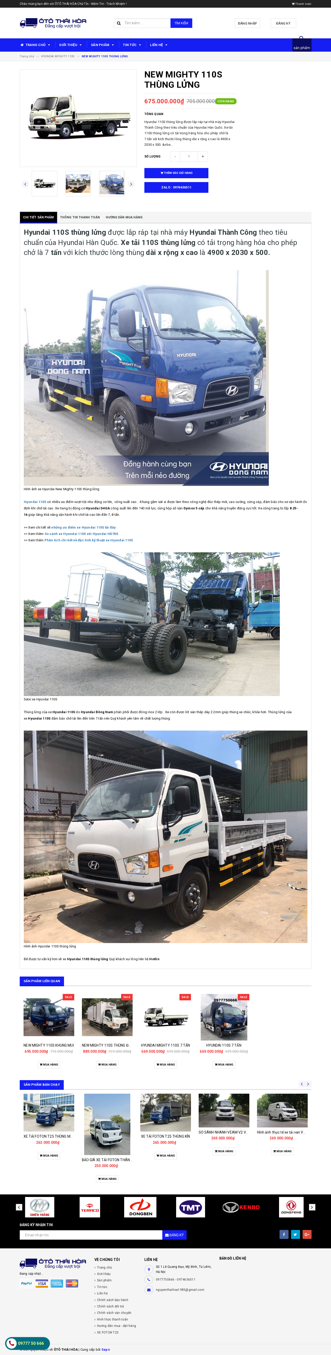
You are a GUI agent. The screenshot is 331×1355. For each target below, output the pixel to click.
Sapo (105, 1349)
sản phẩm (302, 48)
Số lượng (152, 156)
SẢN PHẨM (103, 45)
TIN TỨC (132, 45)
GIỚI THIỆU (71, 45)
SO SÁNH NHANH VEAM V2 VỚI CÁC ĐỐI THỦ (235, 1132)
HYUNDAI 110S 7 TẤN (223, 1045)
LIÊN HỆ (159, 45)
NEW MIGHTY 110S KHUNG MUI (49, 1045)
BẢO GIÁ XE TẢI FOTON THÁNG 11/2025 (114, 1160)
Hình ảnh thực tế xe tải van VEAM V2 (286, 1132)
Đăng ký (283, 23)
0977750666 (165, 1279)
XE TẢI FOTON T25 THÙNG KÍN (165, 1136)
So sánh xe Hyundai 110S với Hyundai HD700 (82, 534)
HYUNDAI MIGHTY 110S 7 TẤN (165, 1045)
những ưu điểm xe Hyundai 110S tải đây (83, 527)
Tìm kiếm (181, 23)
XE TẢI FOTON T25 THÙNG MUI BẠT (52, 1136)
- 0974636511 (185, 1279)
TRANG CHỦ (36, 45)
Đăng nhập (247, 23)
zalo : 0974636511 (176, 187)
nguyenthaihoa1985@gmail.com (180, 1290)
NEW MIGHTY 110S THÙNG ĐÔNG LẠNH (113, 1045)
